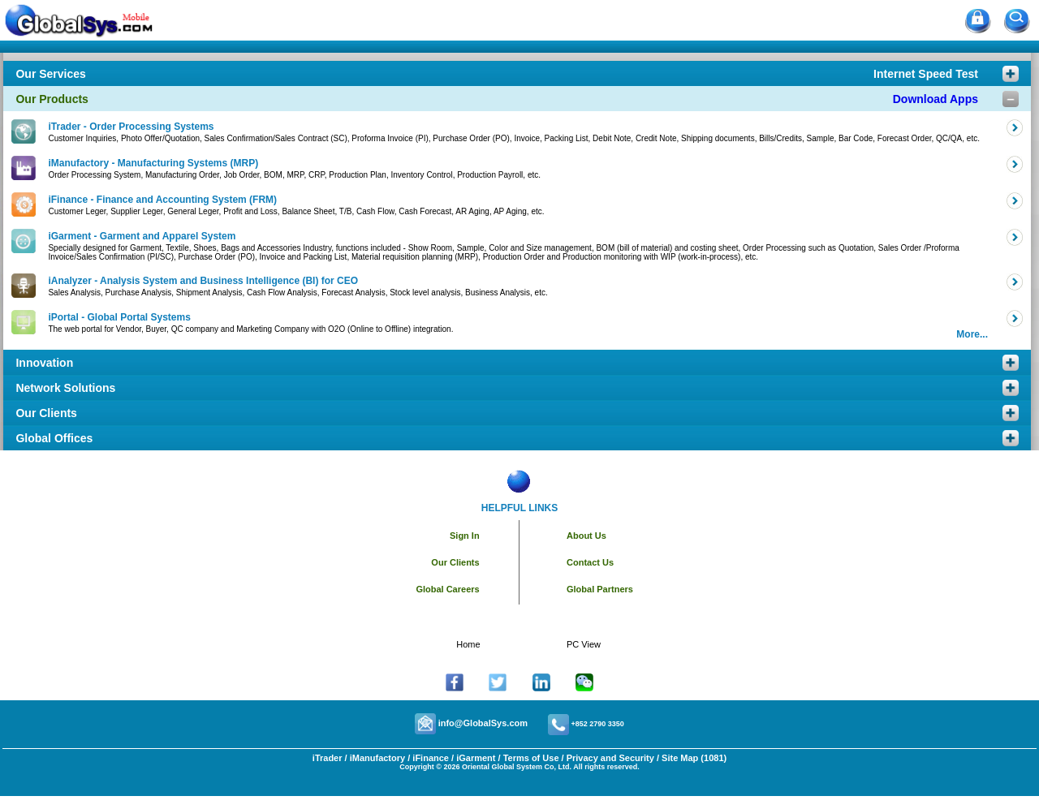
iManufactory (377, 758)
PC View (584, 644)
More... (972, 334)
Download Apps (935, 99)
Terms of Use (531, 758)
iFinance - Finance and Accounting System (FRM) (162, 199)
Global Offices (54, 438)
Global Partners (600, 589)
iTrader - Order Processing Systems (130, 126)
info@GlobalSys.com (483, 723)
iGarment (474, 758)
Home (468, 644)
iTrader (328, 758)
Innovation (44, 362)
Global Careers (447, 589)
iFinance (429, 758)
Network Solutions (65, 387)
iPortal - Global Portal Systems (119, 317)
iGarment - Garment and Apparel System (141, 236)
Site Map (680, 758)
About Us (586, 535)
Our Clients (45, 413)
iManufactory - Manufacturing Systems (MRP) (153, 163)
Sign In (465, 535)
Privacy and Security (610, 758)
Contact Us (590, 562)
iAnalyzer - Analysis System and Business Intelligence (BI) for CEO (203, 280)
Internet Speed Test (925, 73)
